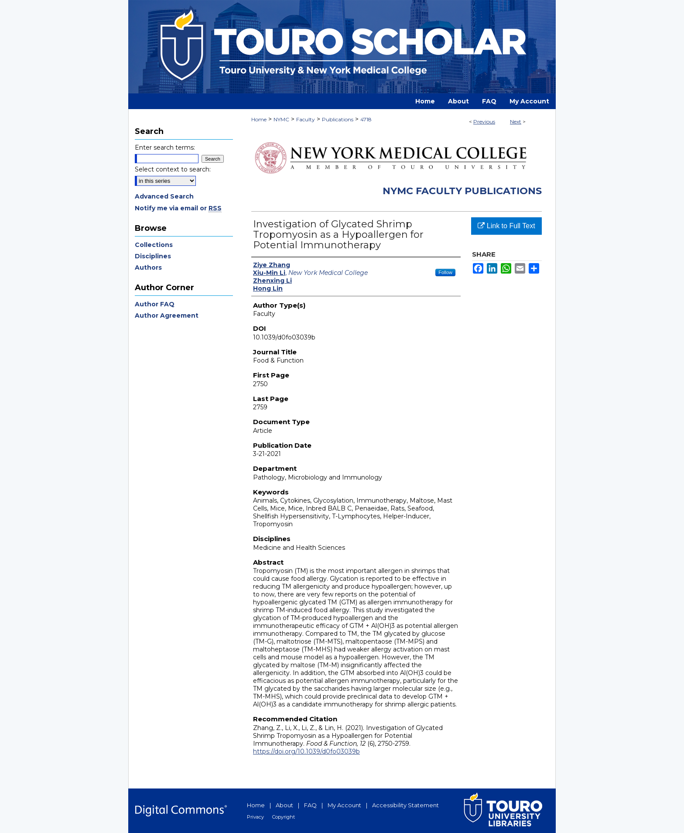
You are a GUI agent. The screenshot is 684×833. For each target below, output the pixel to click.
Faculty (305, 119)
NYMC (281, 119)
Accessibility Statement (405, 805)
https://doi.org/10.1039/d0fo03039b (306, 751)
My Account (344, 805)
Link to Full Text (506, 226)
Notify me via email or (178, 208)
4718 (366, 119)
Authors (148, 267)
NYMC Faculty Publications (462, 191)
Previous (484, 121)
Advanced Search (164, 196)
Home (259, 119)
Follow (445, 272)
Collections (154, 245)
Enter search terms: (165, 147)
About (284, 805)
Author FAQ (154, 304)
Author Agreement (166, 315)
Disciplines (153, 256)
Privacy (255, 817)
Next (515, 121)
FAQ (310, 805)
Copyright (283, 817)
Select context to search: (173, 169)
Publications (337, 119)
